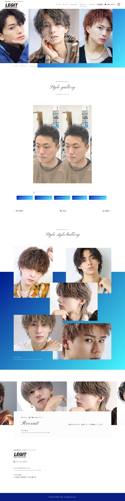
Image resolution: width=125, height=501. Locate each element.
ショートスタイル (25, 198)
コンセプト (74, 4)
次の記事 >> (106, 211)
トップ (58, 4)
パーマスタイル (80, 198)
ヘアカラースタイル (98, 198)
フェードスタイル (62, 198)
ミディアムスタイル (44, 198)
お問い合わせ (110, 4)
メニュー (65, 4)
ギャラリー (83, 4)
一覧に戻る (62, 211)
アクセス (92, 4)
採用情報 (100, 4)
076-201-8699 (20, 461)
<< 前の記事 (18, 211)
